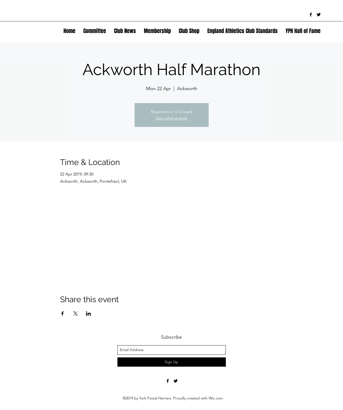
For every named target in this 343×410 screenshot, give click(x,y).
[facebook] (310, 14)
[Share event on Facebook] (62, 313)
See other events (171, 118)
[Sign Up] (171, 362)
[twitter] (318, 14)
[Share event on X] (75, 313)
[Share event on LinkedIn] (88, 313)
